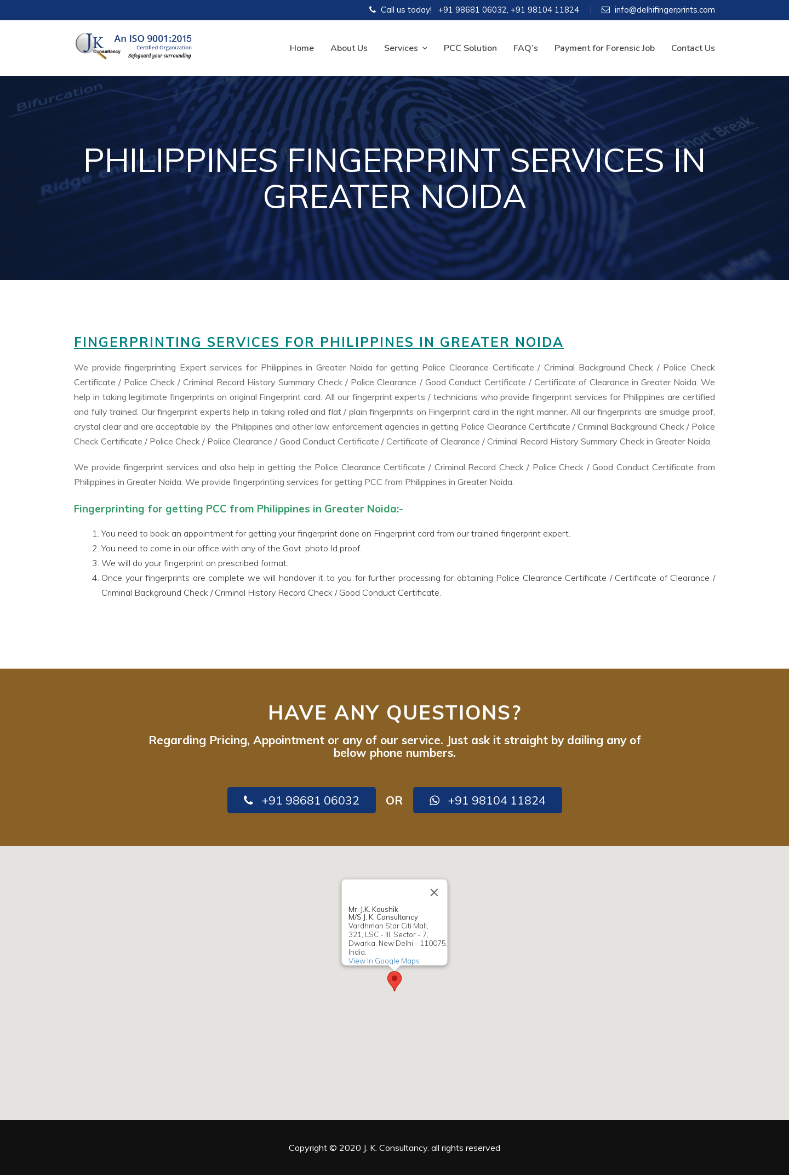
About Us (349, 48)
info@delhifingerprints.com (665, 9)
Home (302, 48)
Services (405, 48)
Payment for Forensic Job (604, 48)
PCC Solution (470, 48)
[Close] (434, 892)
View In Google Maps (384, 960)
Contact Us (693, 48)
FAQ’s (525, 48)
